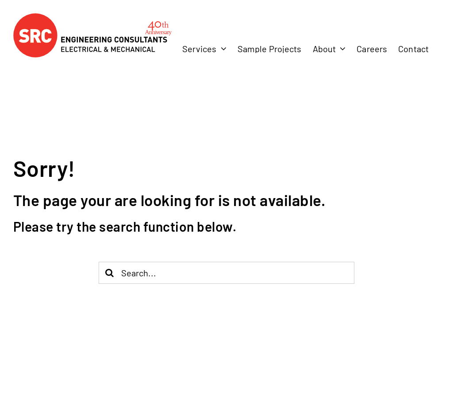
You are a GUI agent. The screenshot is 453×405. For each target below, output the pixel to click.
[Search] (110, 273)
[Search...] (227, 273)
